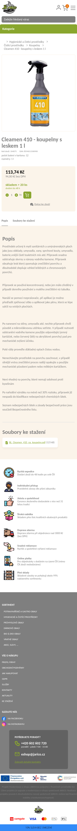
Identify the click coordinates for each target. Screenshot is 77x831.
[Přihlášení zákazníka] (58, 7)
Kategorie (38, 29)
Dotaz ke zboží (42, 204)
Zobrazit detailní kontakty (28, 761)
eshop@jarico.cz (33, 754)
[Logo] (13, 8)
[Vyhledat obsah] (71, 19)
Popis (5, 220)
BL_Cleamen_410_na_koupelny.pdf (27, 442)
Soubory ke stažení (24, 220)
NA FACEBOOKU (15, 718)
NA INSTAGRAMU (16, 724)
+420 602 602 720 (34, 743)
